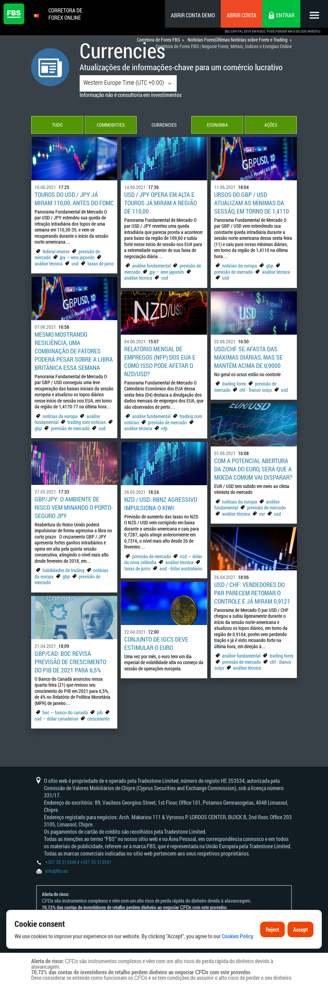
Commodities (111, 124)
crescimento (98, 718)
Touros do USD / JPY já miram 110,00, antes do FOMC (74, 198)
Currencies (164, 124)
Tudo (57, 124)
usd (75, 263)
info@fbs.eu (56, 871)
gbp (269, 265)
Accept (300, 946)
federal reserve (56, 251)
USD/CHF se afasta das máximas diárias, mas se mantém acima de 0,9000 (248, 357)
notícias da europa (239, 265)
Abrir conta (241, 15)
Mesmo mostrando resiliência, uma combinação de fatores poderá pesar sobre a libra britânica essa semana (74, 351)
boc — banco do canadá (65, 712)
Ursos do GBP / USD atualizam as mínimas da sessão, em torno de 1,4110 (251, 202)
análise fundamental (151, 265)
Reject (272, 946)
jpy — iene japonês (77, 257)
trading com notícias (86, 422)
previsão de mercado (233, 272)
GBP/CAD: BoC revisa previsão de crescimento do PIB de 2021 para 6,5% (70, 661)
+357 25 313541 (95, 862)
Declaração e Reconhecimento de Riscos (131, 920)
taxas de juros (101, 263)
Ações (270, 124)
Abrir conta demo (193, 15)
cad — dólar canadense (56, 718)
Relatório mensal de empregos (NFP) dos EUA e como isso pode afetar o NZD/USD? (159, 361)
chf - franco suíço (255, 390)
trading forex (234, 383)
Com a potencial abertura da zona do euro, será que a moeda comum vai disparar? (253, 468)
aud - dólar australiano (181, 568)
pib (100, 712)
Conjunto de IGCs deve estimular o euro (156, 643)
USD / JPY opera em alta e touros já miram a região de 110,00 (160, 202)
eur (262, 513)
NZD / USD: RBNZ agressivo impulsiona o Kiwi (160, 503)
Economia (217, 124)
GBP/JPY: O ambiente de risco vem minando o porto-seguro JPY (74, 507)
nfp (164, 428)
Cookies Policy (237, 952)
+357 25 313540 (60, 862)
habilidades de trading (64, 570)
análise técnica (49, 263)
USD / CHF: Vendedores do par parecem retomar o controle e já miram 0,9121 (252, 592)
